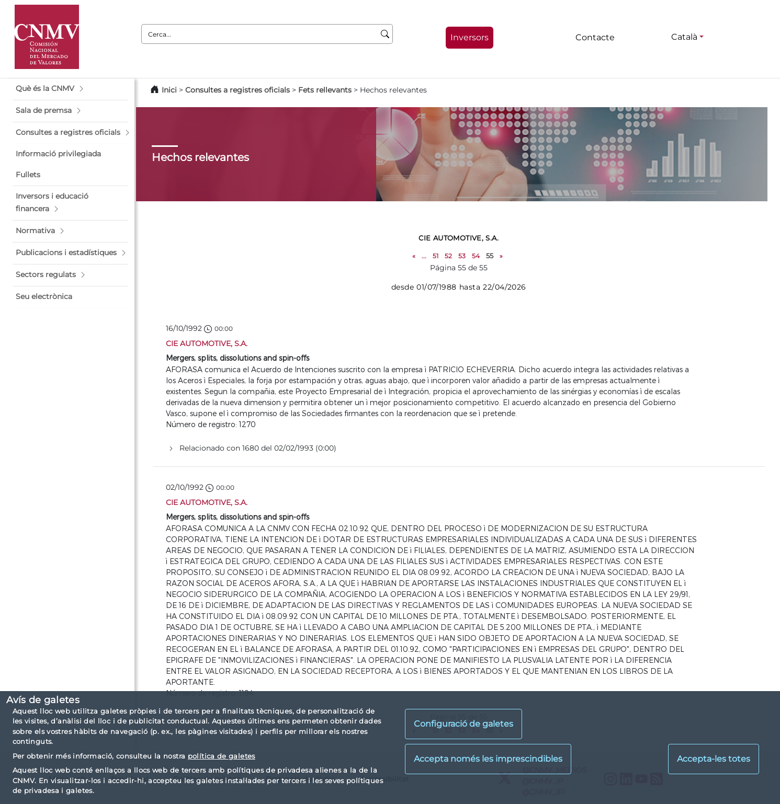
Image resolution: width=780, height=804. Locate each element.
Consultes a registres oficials (237, 90)
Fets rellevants (325, 90)
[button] (70, 88)
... (424, 256)
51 (435, 256)
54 (476, 256)
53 (462, 256)
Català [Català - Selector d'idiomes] (684, 37)
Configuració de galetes (463, 724)
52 (448, 256)
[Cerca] (385, 34)
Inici (169, 90)
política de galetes (221, 756)
